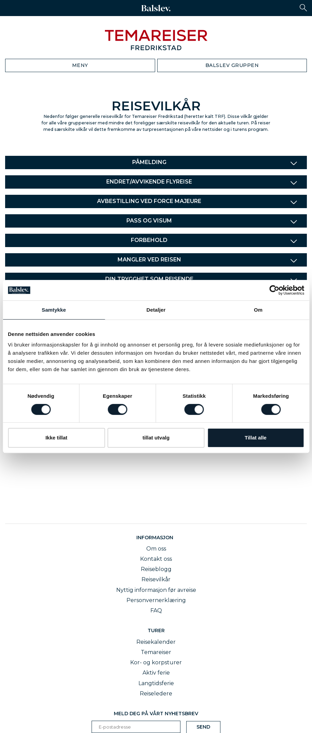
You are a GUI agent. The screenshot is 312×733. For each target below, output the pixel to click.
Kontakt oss (156, 559)
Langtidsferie (156, 683)
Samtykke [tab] (54, 310)
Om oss (156, 548)
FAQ (156, 610)
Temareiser (156, 652)
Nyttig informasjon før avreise (156, 590)
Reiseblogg (156, 569)
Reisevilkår (156, 579)
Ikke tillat (56, 437)
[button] (303, 7)
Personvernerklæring (156, 600)
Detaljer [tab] (156, 310)
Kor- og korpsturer (156, 662)
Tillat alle (256, 437)
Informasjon (156, 537)
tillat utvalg (156, 437)
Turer (156, 630)
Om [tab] (258, 310)
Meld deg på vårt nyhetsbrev (156, 713)
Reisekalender (156, 642)
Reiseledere (156, 693)
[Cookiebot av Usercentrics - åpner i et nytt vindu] (274, 290)
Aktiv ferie (156, 672)
